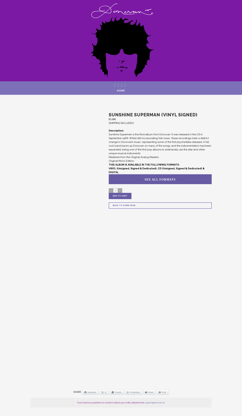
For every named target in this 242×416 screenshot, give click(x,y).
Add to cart (120, 196)
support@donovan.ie (154, 402)
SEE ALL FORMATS (160, 179)
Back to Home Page (124, 205)
